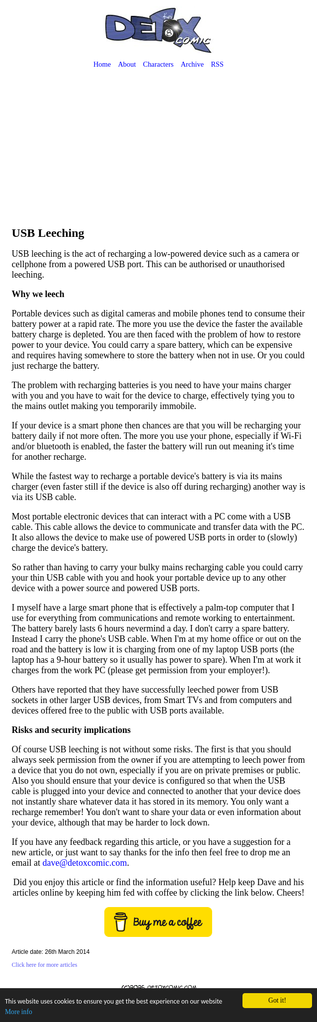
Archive (192, 64)
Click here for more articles (45, 964)
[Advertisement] (159, 148)
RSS (217, 64)
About (127, 64)
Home (102, 64)
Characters (158, 64)
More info (18, 1012)
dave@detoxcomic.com (85, 863)
